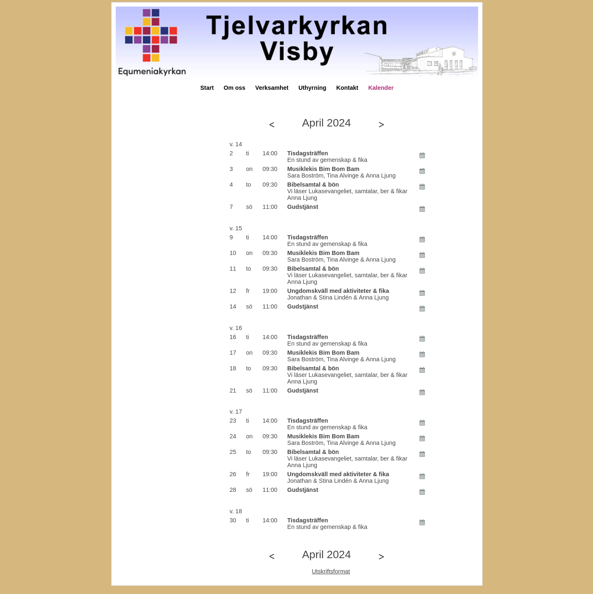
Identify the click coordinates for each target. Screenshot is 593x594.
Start (207, 87)
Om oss (234, 87)
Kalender (381, 87)
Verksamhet (272, 87)
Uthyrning (313, 87)
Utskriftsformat (331, 571)
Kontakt (347, 87)
